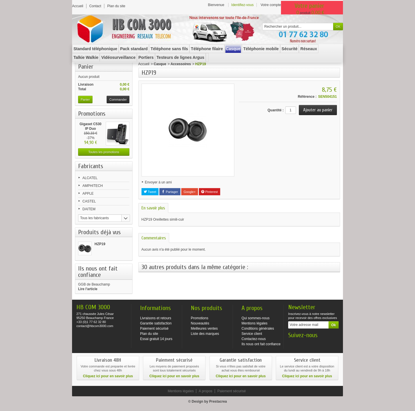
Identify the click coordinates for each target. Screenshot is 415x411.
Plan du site (149, 334)
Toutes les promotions (103, 152)
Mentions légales (254, 323)
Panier (85, 66)
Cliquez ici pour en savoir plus (108, 376)
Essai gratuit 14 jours (156, 339)
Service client (252, 334)
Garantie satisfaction (155, 323)
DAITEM (88, 209)
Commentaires (154, 238)
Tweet (150, 192)
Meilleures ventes (204, 328)
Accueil (144, 64)
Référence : (307, 97)
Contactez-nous (254, 339)
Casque (160, 64)
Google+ (190, 192)
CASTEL (89, 201)
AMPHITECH (92, 186)
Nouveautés (200, 323)
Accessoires (181, 64)
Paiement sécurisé (154, 328)
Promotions (91, 113)
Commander (118, 99)
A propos (205, 391)
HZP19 (100, 244)
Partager (170, 192)
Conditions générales (258, 328)
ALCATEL (89, 178)
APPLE (88, 194)
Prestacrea (218, 401)
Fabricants (90, 166)
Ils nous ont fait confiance (261, 344)
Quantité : (275, 110)
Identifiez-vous (242, 5)
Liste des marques (205, 334)
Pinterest (209, 192)
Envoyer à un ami (158, 182)
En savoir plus (153, 208)
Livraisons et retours (155, 318)
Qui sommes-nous (255, 318)
